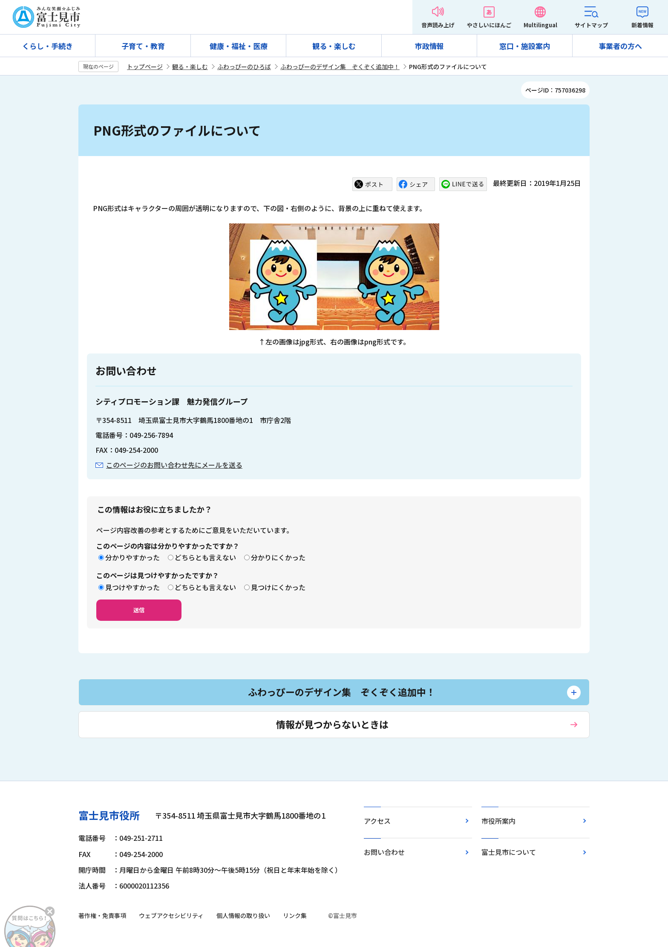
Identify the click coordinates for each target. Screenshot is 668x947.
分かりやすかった (132, 557)
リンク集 (295, 915)
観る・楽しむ (334, 46)
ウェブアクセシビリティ (171, 915)
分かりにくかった (278, 557)
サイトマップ (591, 25)
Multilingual (540, 25)
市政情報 (429, 46)
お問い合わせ (384, 852)
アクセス (377, 821)
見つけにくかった (278, 587)
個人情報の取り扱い (243, 915)
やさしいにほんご (489, 25)
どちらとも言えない (205, 557)
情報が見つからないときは (332, 724)
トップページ (145, 66)
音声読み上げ (438, 25)
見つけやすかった (132, 587)
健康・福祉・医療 (239, 46)
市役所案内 (498, 821)
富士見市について (508, 852)
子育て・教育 (143, 46)
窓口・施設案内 (524, 46)
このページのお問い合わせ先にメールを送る (174, 465)
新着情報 (642, 25)
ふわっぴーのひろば (244, 66)
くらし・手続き (47, 46)
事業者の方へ (620, 46)
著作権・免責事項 (102, 915)
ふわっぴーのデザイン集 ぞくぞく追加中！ (340, 66)
